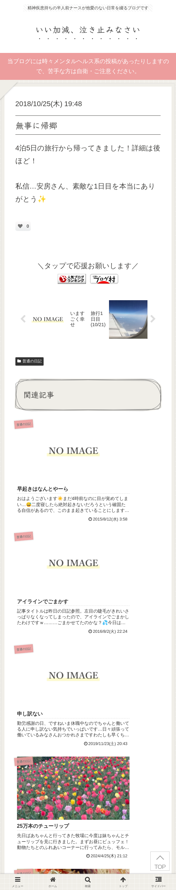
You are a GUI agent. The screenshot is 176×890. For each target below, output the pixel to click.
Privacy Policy (44, 816)
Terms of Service (107, 816)
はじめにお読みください (31, 869)
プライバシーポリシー (88, 869)
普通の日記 (29, 362)
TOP (159, 866)
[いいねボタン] (20, 226)
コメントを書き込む (91, 741)
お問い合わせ (144, 869)
